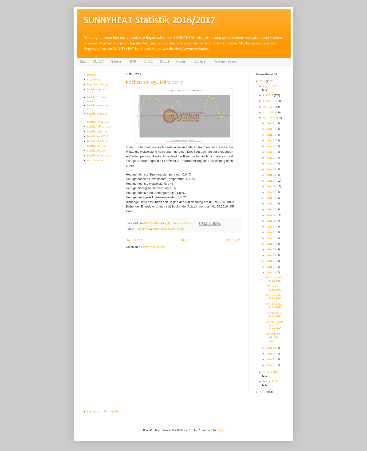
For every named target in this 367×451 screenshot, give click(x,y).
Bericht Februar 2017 (99, 126)
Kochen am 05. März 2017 (154, 82)
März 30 (271, 129)
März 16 (271, 209)
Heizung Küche (143, 229)
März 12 (271, 232)
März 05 (271, 272)
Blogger (221, 430)
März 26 (271, 152)
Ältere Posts (233, 240)
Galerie (116, 61)
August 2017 (270, 86)
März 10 (271, 244)
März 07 (271, 261)
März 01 (271, 365)
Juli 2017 (268, 95)
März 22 (271, 175)
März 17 (271, 203)
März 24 (271, 163)
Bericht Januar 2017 (99, 122)
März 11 (271, 238)
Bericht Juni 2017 (97, 146)
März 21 (271, 181)
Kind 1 (148, 61)
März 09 (271, 249)
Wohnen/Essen (225, 61)
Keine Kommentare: (183, 223)
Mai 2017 (268, 107)
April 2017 (269, 112)
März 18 (271, 198)
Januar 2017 (270, 381)
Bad (83, 61)
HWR (132, 61)
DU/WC (98, 61)
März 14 (271, 221)
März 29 (271, 135)
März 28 (271, 140)
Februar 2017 (270, 372)
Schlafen (200, 61)
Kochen (181, 61)
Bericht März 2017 (98, 131)
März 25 (271, 157)
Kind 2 (164, 61)
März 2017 (269, 118)
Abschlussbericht (97, 160)
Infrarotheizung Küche (164, 229)
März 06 (271, 267)
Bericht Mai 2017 (97, 141)
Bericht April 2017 (97, 136)
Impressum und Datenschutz (104, 411)
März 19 (271, 192)
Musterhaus (94, 79)
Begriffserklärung (97, 84)
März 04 (271, 348)
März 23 (271, 169)
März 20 (271, 186)
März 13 (271, 226)
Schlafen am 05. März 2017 (273, 337)
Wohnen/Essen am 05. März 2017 (274, 325)
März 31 (271, 123)
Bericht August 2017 (99, 155)
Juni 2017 (269, 101)
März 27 (271, 146)
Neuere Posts (135, 240)
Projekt (91, 75)
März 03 (271, 353)
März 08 (271, 255)
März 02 (271, 359)
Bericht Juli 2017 (97, 150)
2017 (263, 81)
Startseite (184, 240)
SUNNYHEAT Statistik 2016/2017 (149, 20)
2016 (263, 392)
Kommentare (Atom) (153, 247)
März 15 (271, 215)
